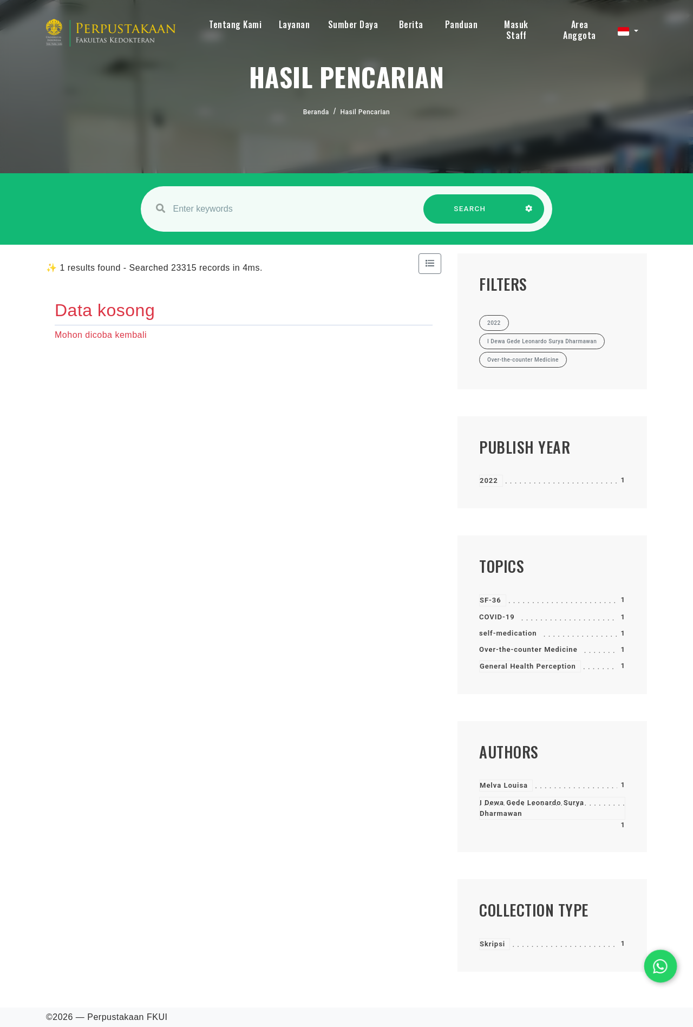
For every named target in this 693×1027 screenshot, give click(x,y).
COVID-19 (497, 617)
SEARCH (470, 214)
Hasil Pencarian (365, 112)
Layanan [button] (294, 24)
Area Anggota (579, 30)
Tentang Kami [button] (235, 24)
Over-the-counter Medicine (528, 649)
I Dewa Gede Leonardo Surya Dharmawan (532, 808)
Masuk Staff (516, 30)
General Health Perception (528, 666)
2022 (489, 480)
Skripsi (492, 944)
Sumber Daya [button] (353, 24)
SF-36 (490, 600)
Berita (411, 24)
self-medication (508, 633)
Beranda (316, 112)
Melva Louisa (504, 785)
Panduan (461, 24)
